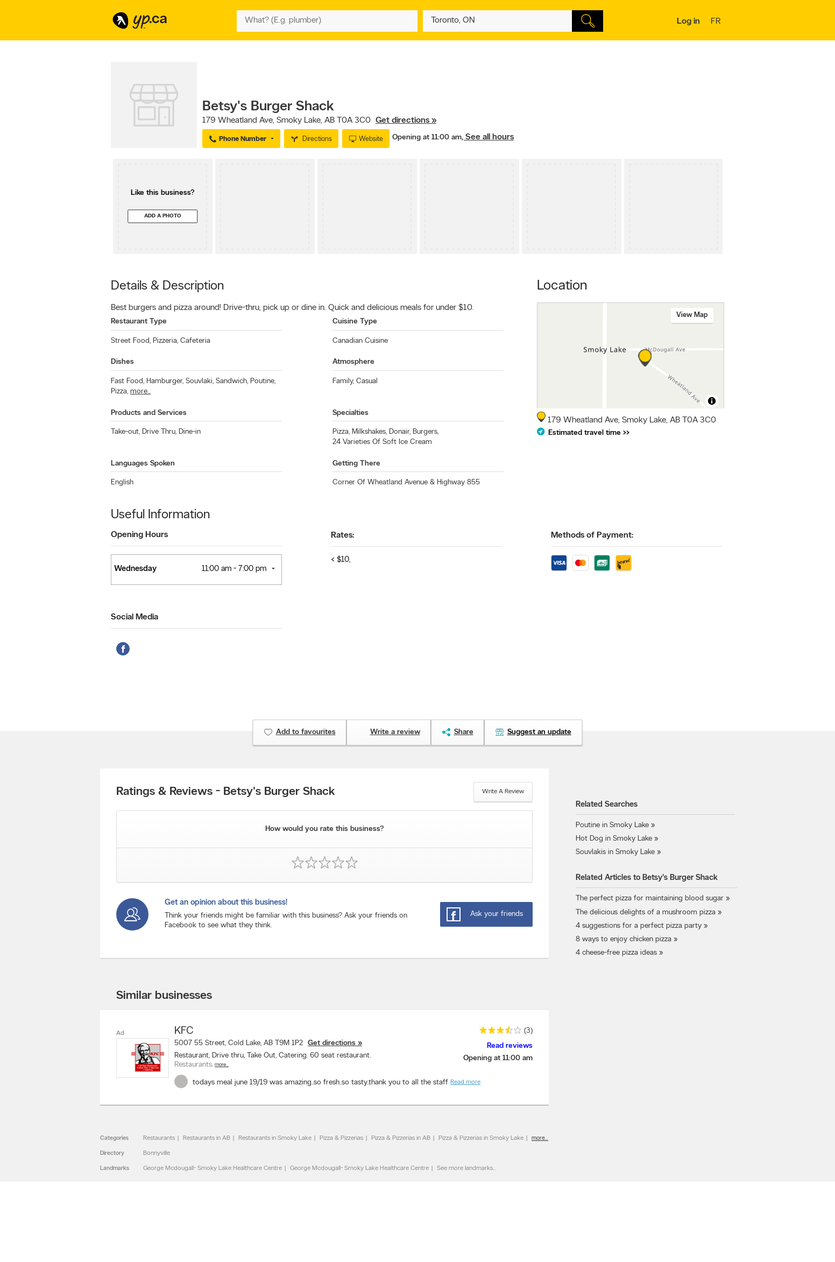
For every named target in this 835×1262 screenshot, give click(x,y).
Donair (400, 432)
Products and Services (149, 413)
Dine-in (190, 432)
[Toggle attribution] (711, 400)
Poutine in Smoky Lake (612, 825)
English (122, 482)
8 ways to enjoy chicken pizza (623, 939)
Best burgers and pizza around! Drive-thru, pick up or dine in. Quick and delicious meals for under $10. (292, 308)
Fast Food (127, 381)
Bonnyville (156, 1153)
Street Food (131, 341)
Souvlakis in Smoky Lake (615, 852)
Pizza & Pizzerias (341, 1138)
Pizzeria (165, 341)
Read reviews (510, 1046)
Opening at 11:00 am (427, 137)
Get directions (332, 1043)
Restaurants (159, 1138)
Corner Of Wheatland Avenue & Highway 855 (406, 482)
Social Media (134, 617)
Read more (465, 1082)
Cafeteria (195, 341)
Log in (688, 21)
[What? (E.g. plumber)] (327, 21)
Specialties (350, 413)
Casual (367, 381)
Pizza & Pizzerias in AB (400, 1138)
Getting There (356, 464)
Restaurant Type (139, 322)
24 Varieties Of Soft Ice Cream (382, 442)
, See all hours (488, 137)
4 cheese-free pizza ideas (616, 953)
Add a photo (162, 216)
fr (717, 22)
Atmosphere (353, 362)
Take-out (125, 432)
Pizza (119, 391)
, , (319, 120)
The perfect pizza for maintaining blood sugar (650, 898)
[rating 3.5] (497, 1032)
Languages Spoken (143, 464)
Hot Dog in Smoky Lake (614, 839)
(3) (528, 1031)
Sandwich (232, 381)
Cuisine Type (354, 322)
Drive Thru (159, 432)
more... (140, 391)
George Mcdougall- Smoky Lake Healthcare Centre (212, 1168)
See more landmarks (465, 1168)
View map (692, 315)
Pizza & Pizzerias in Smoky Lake (480, 1138)
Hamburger (164, 381)
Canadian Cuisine (360, 341)
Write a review (503, 791)
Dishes (122, 362)
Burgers (425, 432)
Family (343, 381)
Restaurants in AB (206, 1138)
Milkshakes (369, 432)
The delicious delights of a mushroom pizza (646, 912)
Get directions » (406, 120)
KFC (184, 1031)
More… (222, 1065)
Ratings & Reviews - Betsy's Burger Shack (225, 792)
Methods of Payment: (592, 535)
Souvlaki (200, 381)
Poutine (262, 381)
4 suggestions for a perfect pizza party (639, 926)
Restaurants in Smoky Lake (275, 1138)
